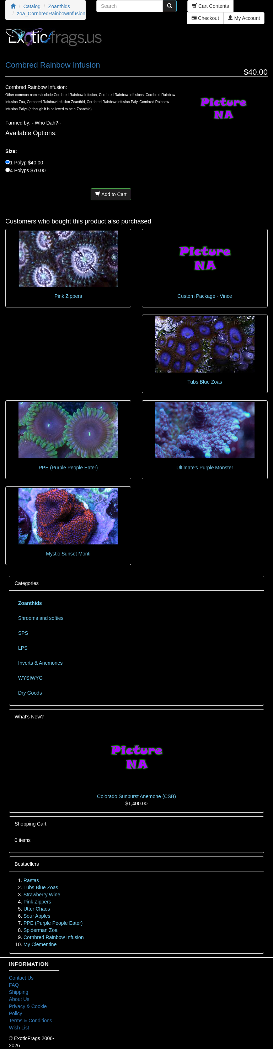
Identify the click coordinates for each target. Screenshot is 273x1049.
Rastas (31, 880)
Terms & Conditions (30, 1020)
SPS (23, 633)
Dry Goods (30, 693)
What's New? (29, 716)
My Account (244, 18)
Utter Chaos (36, 909)
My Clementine (40, 944)
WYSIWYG (30, 678)
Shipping (18, 992)
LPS (22, 648)
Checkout (205, 18)
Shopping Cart (31, 824)
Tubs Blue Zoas (204, 382)
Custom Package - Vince (204, 296)
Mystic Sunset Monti (68, 554)
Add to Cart (111, 194)
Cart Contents (210, 6)
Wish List (19, 1027)
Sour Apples (36, 916)
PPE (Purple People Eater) (68, 467)
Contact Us (21, 978)
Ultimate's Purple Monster (204, 467)
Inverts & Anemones (40, 663)
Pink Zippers (68, 296)
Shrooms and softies (41, 618)
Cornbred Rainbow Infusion (53, 937)
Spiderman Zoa (40, 930)
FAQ (14, 985)
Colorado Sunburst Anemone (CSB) (136, 796)
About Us (19, 999)
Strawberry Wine (41, 894)
